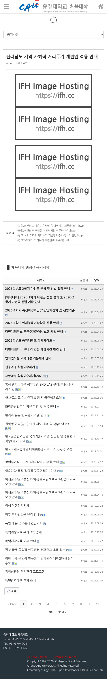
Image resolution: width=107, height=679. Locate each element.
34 (50, 612)
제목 (40, 280)
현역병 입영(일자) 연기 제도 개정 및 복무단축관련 (38, 424)
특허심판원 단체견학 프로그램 (25, 571)
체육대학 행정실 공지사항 (30, 267)
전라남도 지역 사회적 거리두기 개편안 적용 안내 (52, 56)
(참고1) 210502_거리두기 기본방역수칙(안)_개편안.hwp (50, 235)
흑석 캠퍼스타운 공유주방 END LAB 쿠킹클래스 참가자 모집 (39, 387)
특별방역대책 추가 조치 (20, 580)
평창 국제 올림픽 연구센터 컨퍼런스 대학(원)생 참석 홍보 (39, 561)
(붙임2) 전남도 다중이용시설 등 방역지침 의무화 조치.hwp (50, 225)
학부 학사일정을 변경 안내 (22, 514)
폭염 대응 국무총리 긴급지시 (24, 523)
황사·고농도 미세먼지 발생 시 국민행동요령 (34, 397)
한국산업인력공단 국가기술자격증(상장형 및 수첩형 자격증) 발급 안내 (40, 439)
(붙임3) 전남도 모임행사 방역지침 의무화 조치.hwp (46, 230)
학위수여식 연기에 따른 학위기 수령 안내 (32, 462)
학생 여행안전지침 (17, 505)
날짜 (96, 280)
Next (62, 612)
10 (97, 604)
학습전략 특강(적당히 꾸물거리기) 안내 (31, 470)
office (9, 63)
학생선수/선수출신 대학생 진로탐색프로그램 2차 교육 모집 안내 (40, 482)
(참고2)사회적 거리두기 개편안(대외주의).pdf (43, 240)
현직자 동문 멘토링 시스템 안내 (26, 415)
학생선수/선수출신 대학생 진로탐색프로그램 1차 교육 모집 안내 (40, 495)
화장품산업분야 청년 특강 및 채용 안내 (31, 406)
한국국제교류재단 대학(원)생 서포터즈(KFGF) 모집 (38, 449)
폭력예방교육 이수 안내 (21, 541)
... (42, 612)
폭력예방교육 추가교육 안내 (23, 532)
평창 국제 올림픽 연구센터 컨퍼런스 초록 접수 (35, 549)
